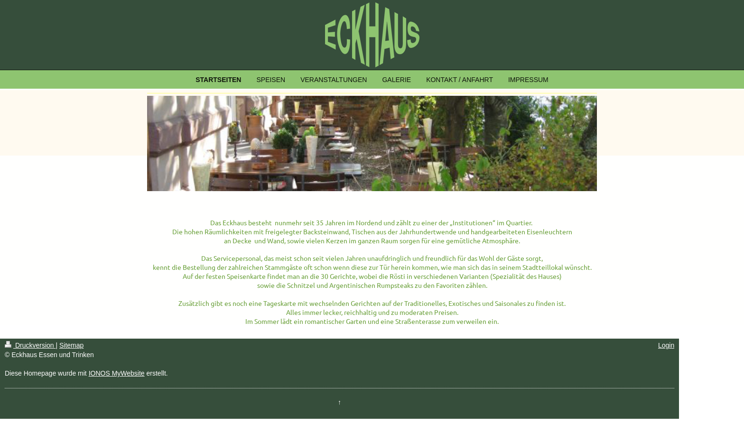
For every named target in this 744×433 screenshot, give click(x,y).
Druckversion (30, 345)
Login (666, 345)
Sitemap (71, 345)
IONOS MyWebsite (117, 373)
